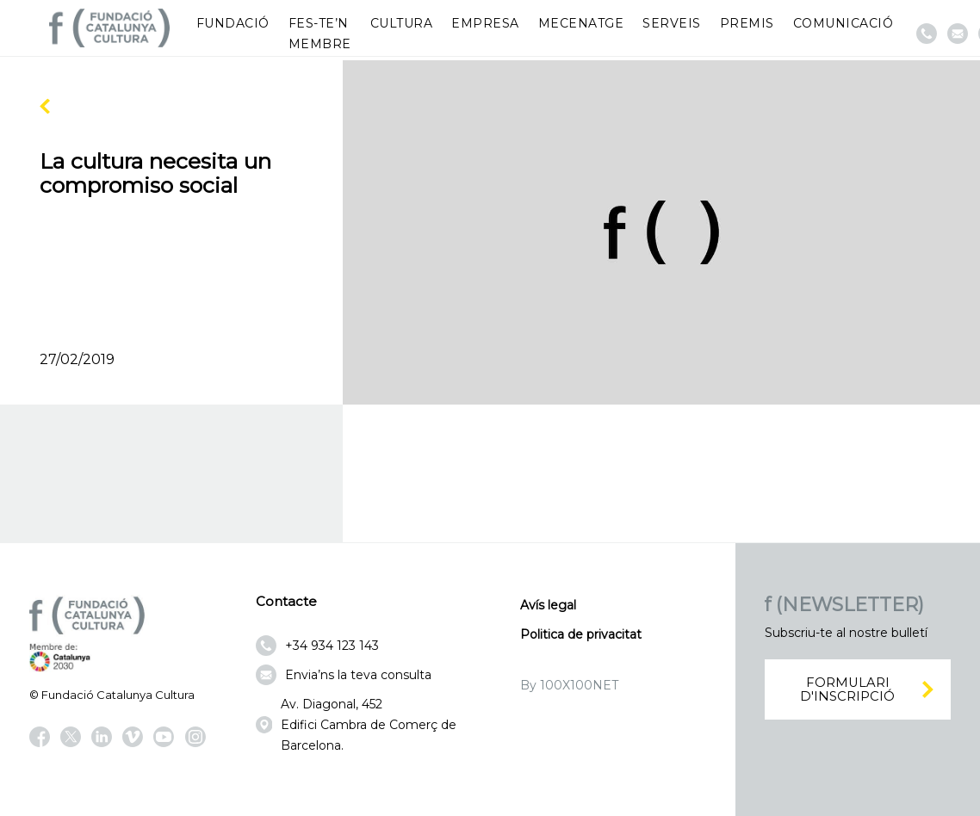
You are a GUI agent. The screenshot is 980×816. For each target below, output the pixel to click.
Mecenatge (581, 23)
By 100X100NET (569, 685)
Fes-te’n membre (319, 33)
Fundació (233, 23)
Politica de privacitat (581, 634)
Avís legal (548, 605)
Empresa (485, 23)
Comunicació (843, 23)
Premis (747, 23)
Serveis (671, 23)
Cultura (401, 23)
